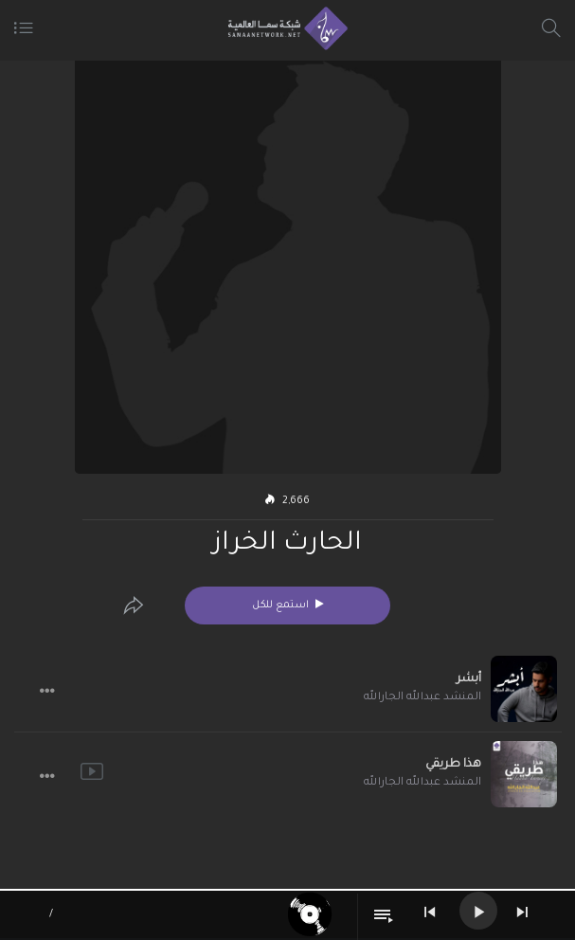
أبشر (469, 679)
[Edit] (133, 605)
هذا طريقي (453, 764)
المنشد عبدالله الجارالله (422, 698)
